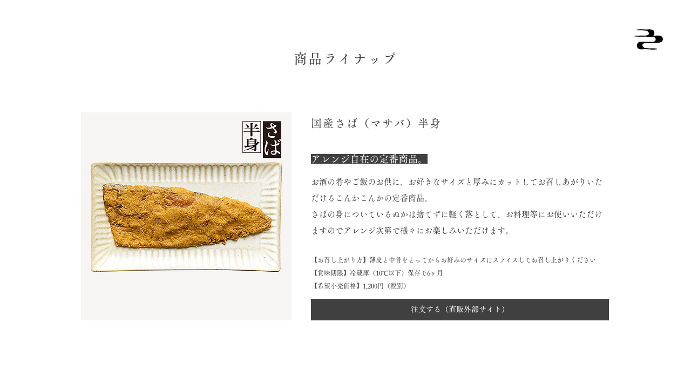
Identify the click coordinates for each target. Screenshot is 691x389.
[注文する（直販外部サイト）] (460, 309)
